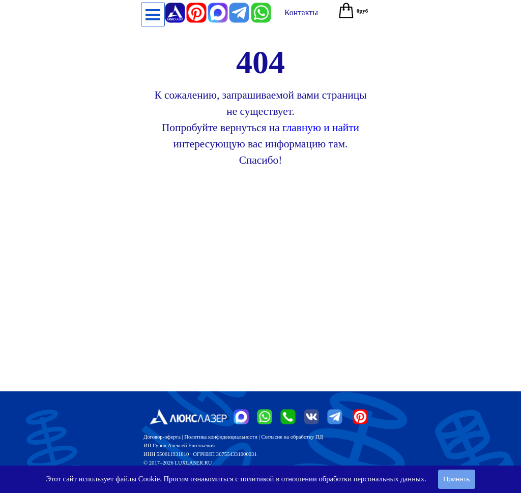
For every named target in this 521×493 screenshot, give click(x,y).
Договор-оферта (162, 437)
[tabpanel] (260, 103)
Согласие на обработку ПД (292, 437)
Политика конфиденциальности (220, 437)
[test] (301, 13)
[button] (261, 7)
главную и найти (320, 127)
